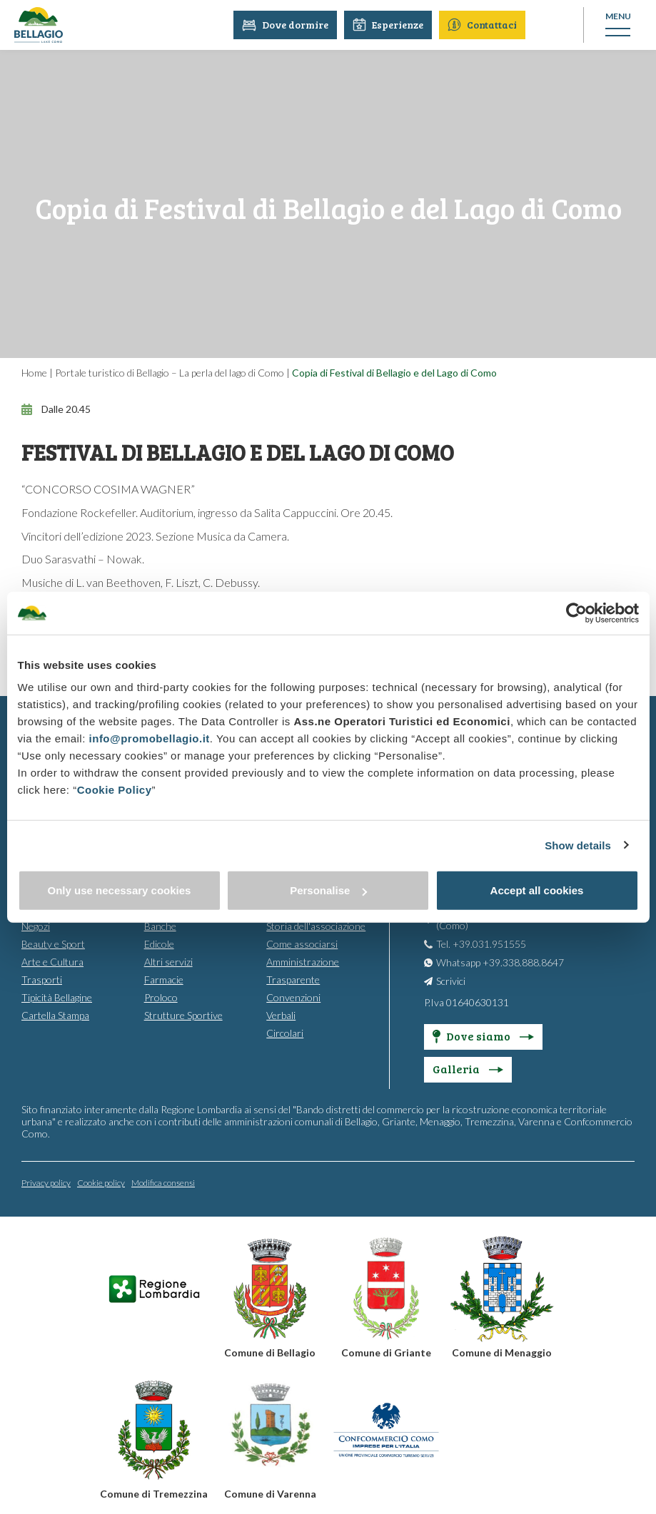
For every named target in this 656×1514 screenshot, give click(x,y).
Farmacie (163, 979)
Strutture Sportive (183, 1015)
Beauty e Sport (53, 944)
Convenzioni (293, 997)
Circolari (284, 1033)
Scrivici (450, 981)
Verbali (281, 1015)
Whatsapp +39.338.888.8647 (500, 962)
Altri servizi (168, 962)
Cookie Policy (114, 790)
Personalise (328, 890)
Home (34, 373)
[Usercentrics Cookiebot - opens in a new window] (576, 612)
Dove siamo (483, 1035)
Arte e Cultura (52, 962)
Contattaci (483, 24)
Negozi (35, 926)
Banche (160, 926)
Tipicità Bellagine (56, 997)
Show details (578, 845)
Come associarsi (302, 944)
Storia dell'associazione (315, 926)
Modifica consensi (163, 1182)
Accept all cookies (537, 890)
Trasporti (41, 979)
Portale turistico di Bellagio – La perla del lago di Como (169, 373)
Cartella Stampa (55, 1015)
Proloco (161, 997)
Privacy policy (46, 1182)
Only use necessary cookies (119, 890)
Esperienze (388, 24)
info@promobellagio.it (149, 738)
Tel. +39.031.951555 (481, 944)
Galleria (468, 1068)
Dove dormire (286, 24)
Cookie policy (101, 1182)
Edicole (159, 944)
